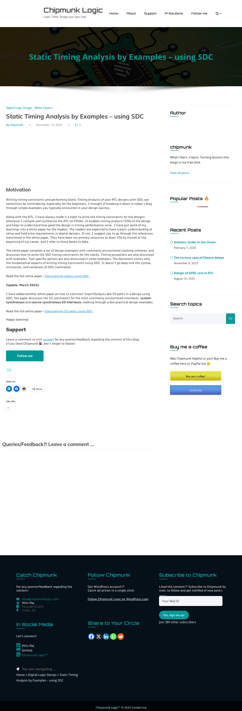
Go (230, 316)
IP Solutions (174, 12)
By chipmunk (14, 122)
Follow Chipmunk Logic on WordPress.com (118, 596)
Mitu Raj (28, 642)
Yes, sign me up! (174, 612)
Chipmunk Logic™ (35, 652)
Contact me (139, 704)
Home (113, 12)
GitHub (27, 647)
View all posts (179, 170)
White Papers (43, 105)
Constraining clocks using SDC (67, 273)
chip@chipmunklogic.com (40, 596)
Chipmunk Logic (69, 8)
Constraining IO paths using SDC (68, 308)
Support (150, 12)
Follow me (199, 12)
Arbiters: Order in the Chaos (195, 240)
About (131, 12)
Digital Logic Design (19, 105)
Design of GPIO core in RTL (193, 270)
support (48, 336)
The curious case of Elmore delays (199, 255)
